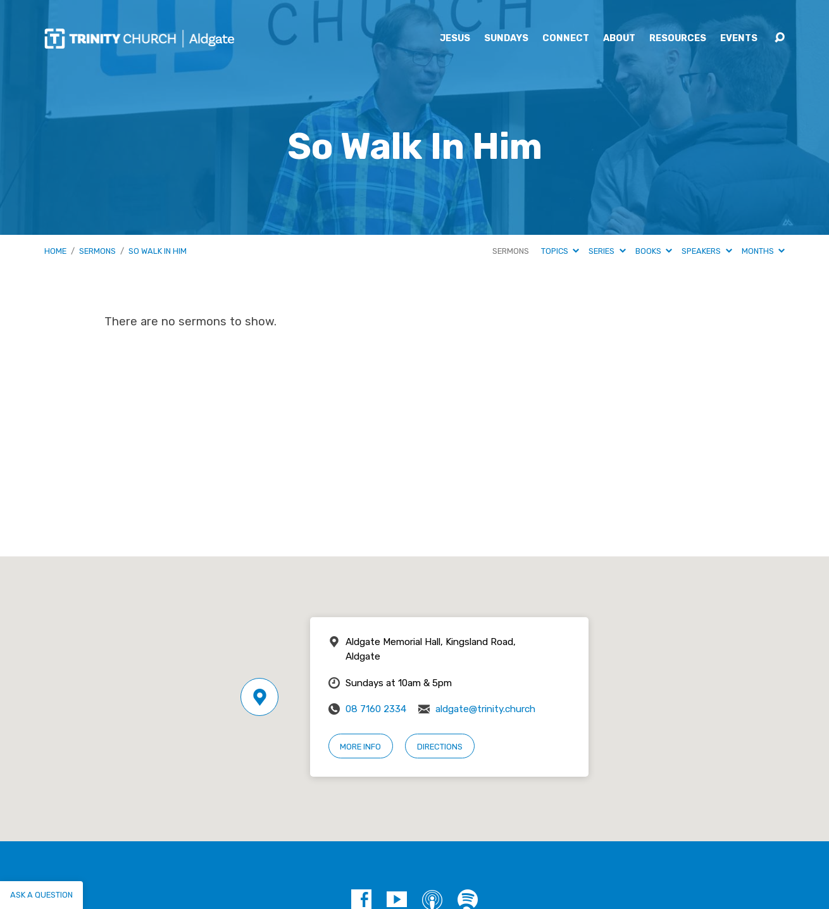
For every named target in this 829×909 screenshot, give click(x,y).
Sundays (506, 38)
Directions (440, 746)
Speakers (707, 251)
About (619, 38)
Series (607, 251)
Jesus (455, 38)
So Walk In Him (157, 251)
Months (763, 251)
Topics (560, 251)
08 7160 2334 (376, 709)
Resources (677, 38)
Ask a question (41, 895)
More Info (360, 746)
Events (738, 38)
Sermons (97, 251)
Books (653, 251)
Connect (565, 38)
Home (55, 251)
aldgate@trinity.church (485, 709)
